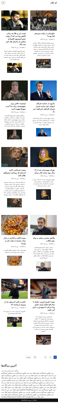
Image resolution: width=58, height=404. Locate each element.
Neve (35, 402)
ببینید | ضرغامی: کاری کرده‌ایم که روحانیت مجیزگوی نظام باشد (14, 173)
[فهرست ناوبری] (3, 2)
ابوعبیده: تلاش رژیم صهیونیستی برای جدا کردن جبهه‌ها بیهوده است (16, 106)
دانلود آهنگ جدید (17, 387)
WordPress (24, 402)
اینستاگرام (49, 387)
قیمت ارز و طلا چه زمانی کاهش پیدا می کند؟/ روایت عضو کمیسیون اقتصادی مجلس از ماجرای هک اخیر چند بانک (16, 38)
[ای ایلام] (54, 2)
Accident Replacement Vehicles (11, 399)
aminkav (51, 39)
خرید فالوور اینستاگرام (47, 375)
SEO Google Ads (28, 399)
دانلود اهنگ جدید (34, 375)
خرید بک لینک (52, 377)
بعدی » (28, 359)
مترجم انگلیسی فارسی (8, 382)
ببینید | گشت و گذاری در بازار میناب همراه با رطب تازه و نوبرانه (15, 242)
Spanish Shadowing (26, 392)
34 (35, 359)
